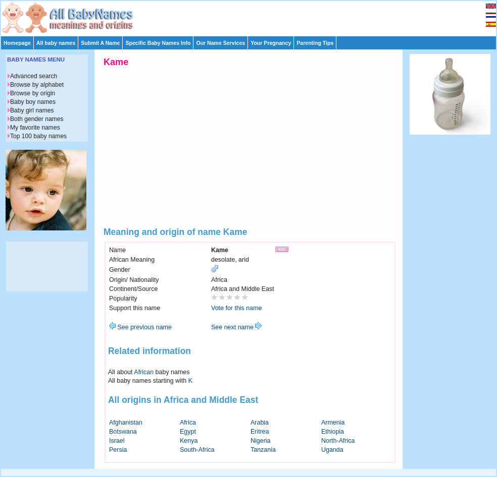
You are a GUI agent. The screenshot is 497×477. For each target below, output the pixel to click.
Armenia (332, 422)
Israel (117, 440)
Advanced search (33, 76)
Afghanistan (125, 422)
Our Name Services (220, 43)
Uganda (332, 449)
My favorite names (35, 127)
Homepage (17, 43)
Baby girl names (32, 110)
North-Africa (338, 440)
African (144, 372)
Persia (118, 449)
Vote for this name (236, 308)
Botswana (123, 431)
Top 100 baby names (38, 136)
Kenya (188, 440)
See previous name (140, 327)
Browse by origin (32, 93)
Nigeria (261, 440)
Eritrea (260, 431)
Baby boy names (33, 101)
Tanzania (263, 449)
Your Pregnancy (271, 43)
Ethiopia (332, 431)
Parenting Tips (314, 43)
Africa (188, 422)
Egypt (188, 431)
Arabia (260, 422)
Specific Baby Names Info (157, 43)
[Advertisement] (253, 16)
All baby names (55, 43)
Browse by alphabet (37, 84)
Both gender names (36, 119)
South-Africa (197, 449)
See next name (236, 327)
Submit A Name (100, 43)
